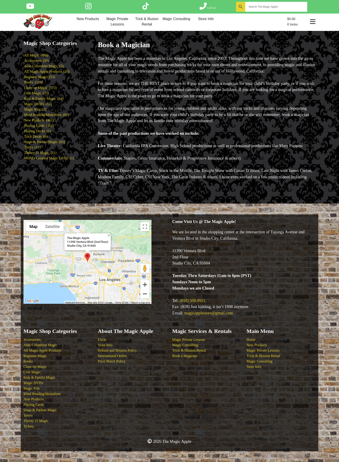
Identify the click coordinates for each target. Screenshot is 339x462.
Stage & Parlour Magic (40, 410)
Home (251, 339)
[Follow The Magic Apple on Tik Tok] (145, 7)
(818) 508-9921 (193, 300)
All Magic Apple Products (42, 350)
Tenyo (27, 415)
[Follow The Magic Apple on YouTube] (30, 7)
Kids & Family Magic (39, 377)
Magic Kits (31, 388)
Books (28, 361)
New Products (88, 19)
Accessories (32, 339)
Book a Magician (184, 356)
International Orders (112, 356)
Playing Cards (33, 404)
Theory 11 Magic (35, 421)
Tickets (28, 426)
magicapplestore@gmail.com (208, 313)
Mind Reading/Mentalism (42, 394)
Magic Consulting (176, 19)
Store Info (206, 19)
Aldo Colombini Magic (40, 345)
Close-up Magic (35, 367)
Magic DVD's (33, 383)
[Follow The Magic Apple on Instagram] (88, 7)
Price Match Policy (112, 361)
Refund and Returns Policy (117, 350)
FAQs (102, 339)
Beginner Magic (35, 356)
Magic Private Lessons (117, 21)
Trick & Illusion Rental (146, 21)
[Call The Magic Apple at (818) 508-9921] (207, 7)
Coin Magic (32, 372)
